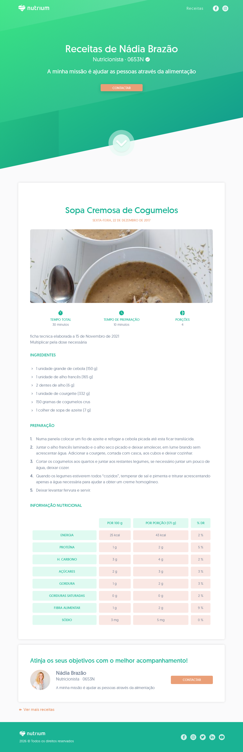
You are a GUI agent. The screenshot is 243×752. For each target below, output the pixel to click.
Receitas (195, 8)
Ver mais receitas (36, 710)
